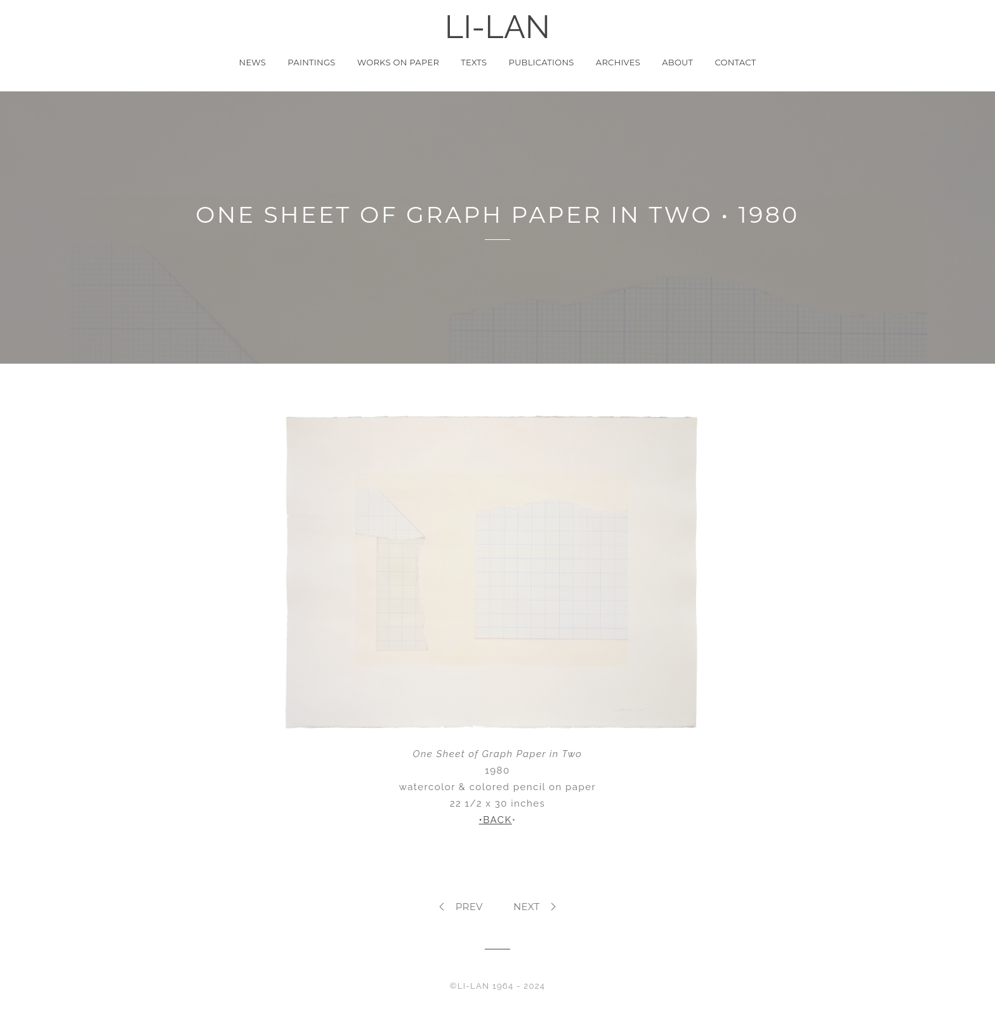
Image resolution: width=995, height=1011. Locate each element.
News (253, 62)
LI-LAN (497, 27)
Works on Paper (398, 62)
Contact (735, 62)
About (677, 62)
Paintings (311, 62)
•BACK (495, 820)
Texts (474, 62)
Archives (618, 62)
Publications (541, 62)
